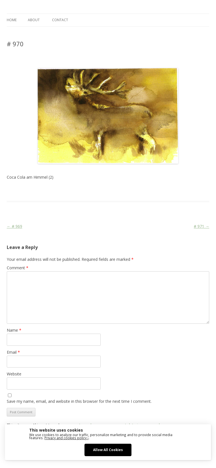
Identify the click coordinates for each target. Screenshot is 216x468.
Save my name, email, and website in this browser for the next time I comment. (79, 401)
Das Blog (56, 190)
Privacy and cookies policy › (66, 438)
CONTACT (60, 20)
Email (13, 352)
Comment (17, 267)
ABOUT (34, 20)
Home (12, 20)
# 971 (201, 226)
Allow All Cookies (108, 449)
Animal (91, 190)
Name (14, 330)
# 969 (14, 226)
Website (14, 374)
